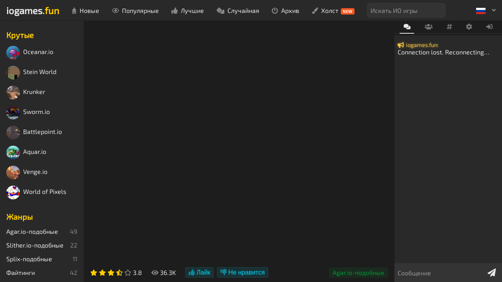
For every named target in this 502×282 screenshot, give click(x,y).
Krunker (25, 92)
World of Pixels (36, 192)
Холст (333, 10)
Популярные (135, 10)
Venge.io (26, 172)
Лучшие (187, 10)
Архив (285, 10)
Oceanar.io (29, 53)
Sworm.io (28, 112)
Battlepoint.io (34, 132)
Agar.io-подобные (358, 272)
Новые (85, 10)
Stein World (31, 73)
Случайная (237, 10)
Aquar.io (26, 152)
